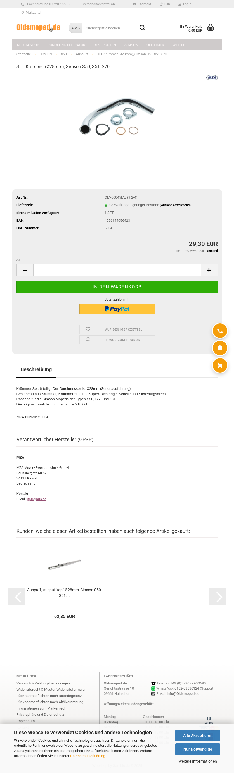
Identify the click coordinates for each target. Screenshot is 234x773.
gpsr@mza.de (36, 499)
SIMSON (131, 45)
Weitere (179, 45)
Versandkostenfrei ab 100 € (103, 4)
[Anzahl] (117, 270)
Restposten (105, 45)
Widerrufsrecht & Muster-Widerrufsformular (51, 689)
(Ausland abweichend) (175, 205)
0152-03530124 (186, 688)
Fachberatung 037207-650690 (49, 4)
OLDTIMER (155, 45)
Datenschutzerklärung (87, 756)
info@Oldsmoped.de (183, 693)
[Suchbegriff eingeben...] (75, 28)
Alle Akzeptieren (197, 735)
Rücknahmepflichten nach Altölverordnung (49, 702)
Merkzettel (31, 13)
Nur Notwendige (197, 749)
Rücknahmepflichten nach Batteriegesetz (49, 696)
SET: (20, 260)
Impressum (25, 721)
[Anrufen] (220, 330)
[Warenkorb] (220, 365)
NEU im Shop (28, 45)
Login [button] (185, 4)
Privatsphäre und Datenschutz (40, 714)
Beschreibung (36, 369)
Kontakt (144, 4)
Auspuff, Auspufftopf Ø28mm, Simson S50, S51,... (64, 593)
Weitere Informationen (197, 761)
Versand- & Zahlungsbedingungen (43, 683)
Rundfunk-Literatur (66, 45)
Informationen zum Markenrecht (41, 708)
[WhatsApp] (220, 348)
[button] (164, 4)
